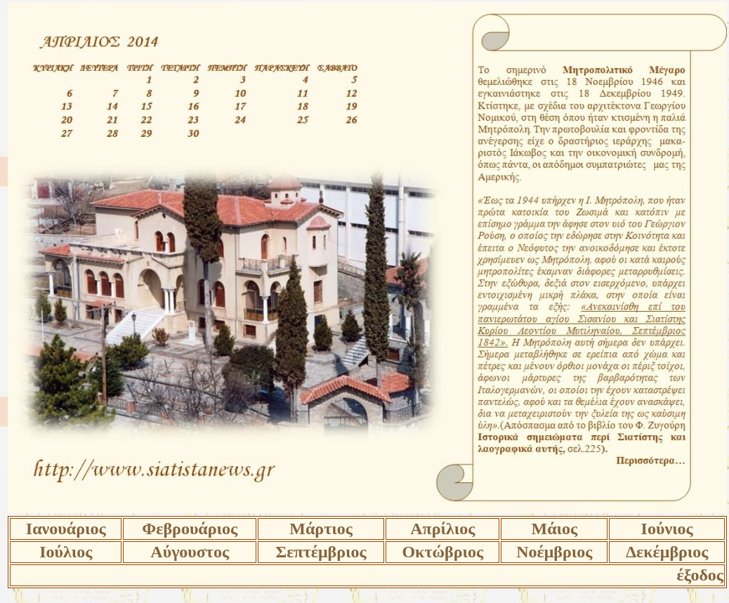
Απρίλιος (442, 528)
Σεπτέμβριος (321, 552)
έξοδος (699, 575)
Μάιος (554, 528)
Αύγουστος (189, 552)
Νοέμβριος (554, 552)
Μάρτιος (321, 528)
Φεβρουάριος (189, 528)
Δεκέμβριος (667, 552)
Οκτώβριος (442, 552)
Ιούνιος (667, 528)
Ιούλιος (65, 552)
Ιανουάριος (66, 528)
